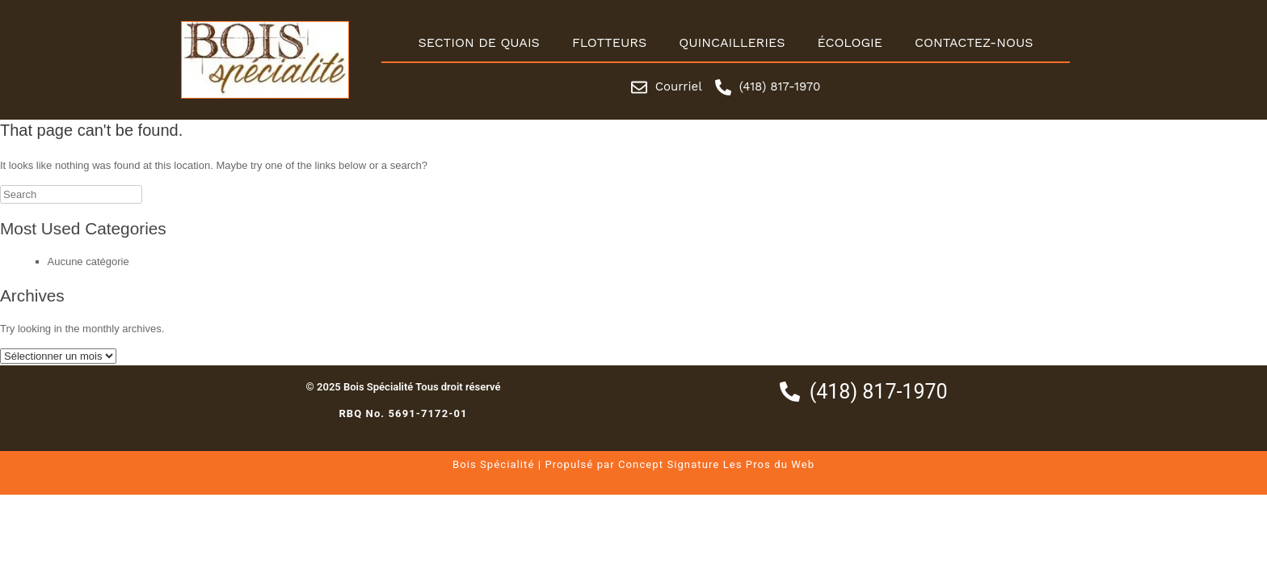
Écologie (849, 42)
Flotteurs (609, 42)
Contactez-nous (974, 42)
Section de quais (478, 42)
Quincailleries (732, 42)
